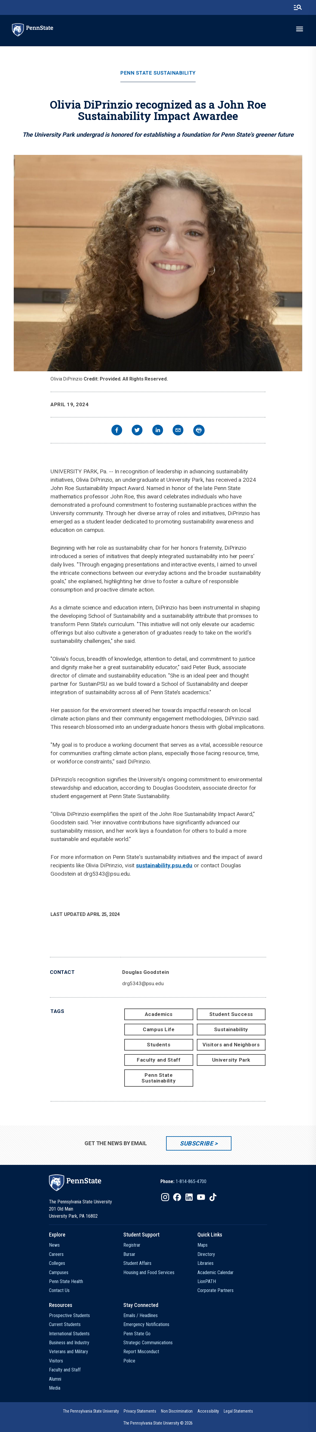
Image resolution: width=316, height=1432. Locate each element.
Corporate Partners (215, 1290)
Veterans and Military (68, 1351)
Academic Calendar (215, 1272)
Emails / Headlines (140, 1315)
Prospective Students (69, 1315)
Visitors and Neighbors (231, 1045)
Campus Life (158, 1029)
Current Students (65, 1324)
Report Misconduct (141, 1351)
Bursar (129, 1254)
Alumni (55, 1379)
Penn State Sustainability (158, 73)
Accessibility (208, 1411)
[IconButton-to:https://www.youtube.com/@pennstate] (201, 1197)
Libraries (205, 1263)
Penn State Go (137, 1333)
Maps (202, 1245)
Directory (206, 1254)
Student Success (231, 1014)
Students (158, 1045)
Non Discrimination (177, 1411)
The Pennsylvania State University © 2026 (158, 1423)
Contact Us (59, 1290)
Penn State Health (66, 1281)
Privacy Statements (140, 1411)
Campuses (58, 1272)
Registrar (131, 1245)
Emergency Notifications (146, 1324)
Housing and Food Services (148, 1272)
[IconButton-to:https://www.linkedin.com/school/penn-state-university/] (189, 1197)
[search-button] (298, 7)
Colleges (57, 1263)
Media (54, 1388)
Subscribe (196, 1143)
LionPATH (206, 1281)
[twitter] (137, 431)
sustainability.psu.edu (164, 865)
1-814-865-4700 (191, 1181)
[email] (178, 431)
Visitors (56, 1361)
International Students (69, 1333)
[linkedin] (157, 431)
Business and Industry (69, 1342)
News (54, 1245)
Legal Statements (238, 1411)
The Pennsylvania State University (91, 1411)
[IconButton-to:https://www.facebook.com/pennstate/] (177, 1197)
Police (129, 1361)
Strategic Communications (148, 1342)
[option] (183, 1181)
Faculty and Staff (158, 1060)
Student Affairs (137, 1263)
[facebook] (116, 431)
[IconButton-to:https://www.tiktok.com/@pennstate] (213, 1197)
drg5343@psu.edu (143, 983)
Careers (56, 1254)
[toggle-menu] (299, 28)
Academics (159, 1014)
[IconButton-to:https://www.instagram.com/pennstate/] (165, 1197)
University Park (231, 1060)
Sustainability (231, 1029)
